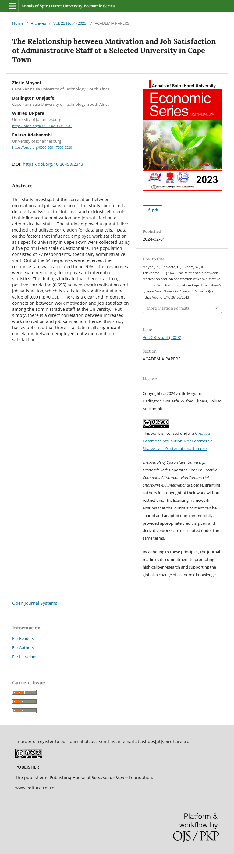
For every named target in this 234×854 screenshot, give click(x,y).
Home (17, 23)
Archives (38, 23)
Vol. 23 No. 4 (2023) (70, 23)
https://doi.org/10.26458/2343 (53, 164)
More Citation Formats (168, 308)
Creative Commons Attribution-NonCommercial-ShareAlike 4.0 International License (178, 441)
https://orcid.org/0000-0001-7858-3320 (42, 147)
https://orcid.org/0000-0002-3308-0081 (42, 126)
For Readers (23, 638)
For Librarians (24, 656)
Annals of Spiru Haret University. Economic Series (68, 6)
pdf (154, 210)
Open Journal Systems (34, 603)
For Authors (23, 647)
